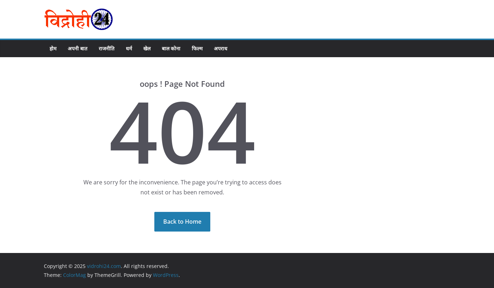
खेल (146, 48)
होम (53, 48)
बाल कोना (171, 48)
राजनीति (106, 48)
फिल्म (197, 48)
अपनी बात (77, 48)
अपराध (220, 48)
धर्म (129, 48)
